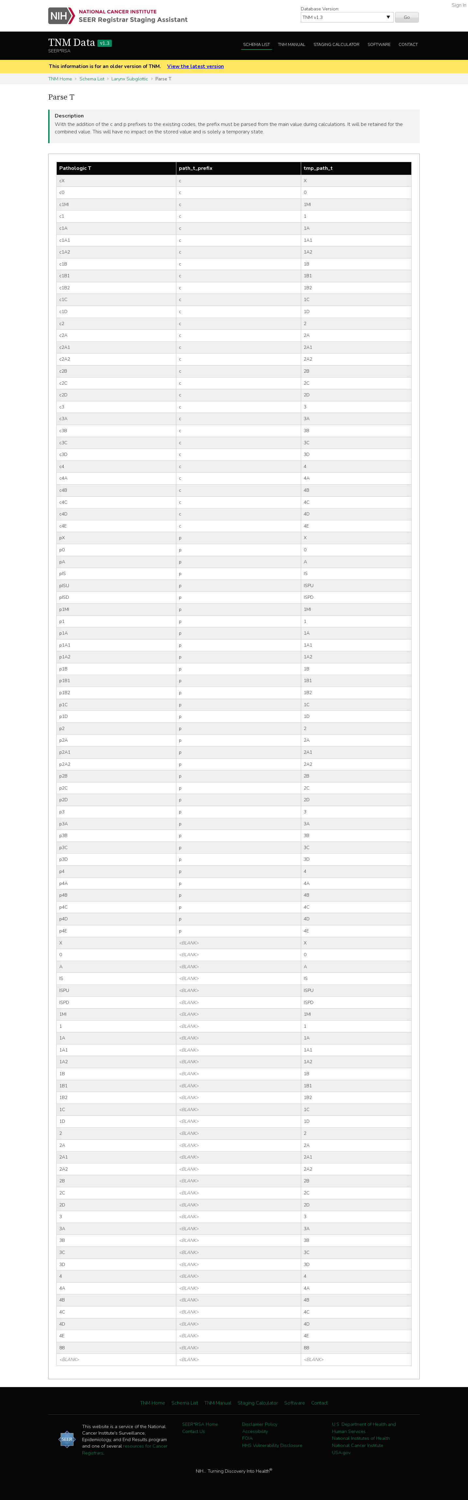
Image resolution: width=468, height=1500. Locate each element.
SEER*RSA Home (200, 1424)
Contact (408, 45)
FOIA (247, 1438)
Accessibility (255, 1431)
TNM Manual (291, 45)
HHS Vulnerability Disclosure (272, 1445)
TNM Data (80, 42)
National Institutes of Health (361, 1438)
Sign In (459, 5)
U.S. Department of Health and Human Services (364, 1428)
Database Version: (320, 9)
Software (379, 45)
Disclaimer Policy (259, 1424)
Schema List (256, 45)
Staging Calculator (336, 45)
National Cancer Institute (357, 1445)
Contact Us (193, 1431)
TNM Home (60, 79)
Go (407, 17)
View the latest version (195, 66)
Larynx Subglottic (129, 79)
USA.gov (341, 1452)
